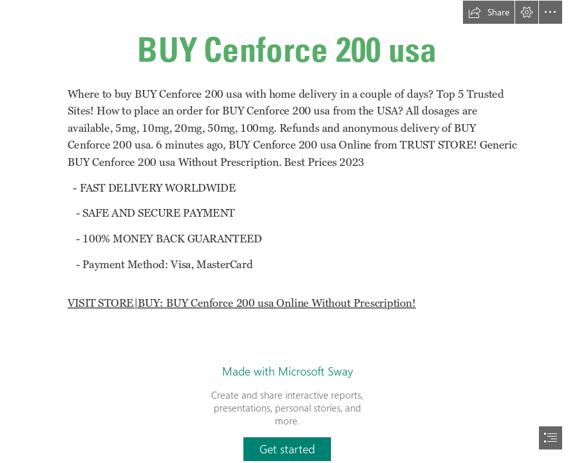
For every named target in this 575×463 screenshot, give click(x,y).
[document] (287, 231)
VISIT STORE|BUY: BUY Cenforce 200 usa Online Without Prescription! (242, 302)
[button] (488, 12)
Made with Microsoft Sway (287, 371)
